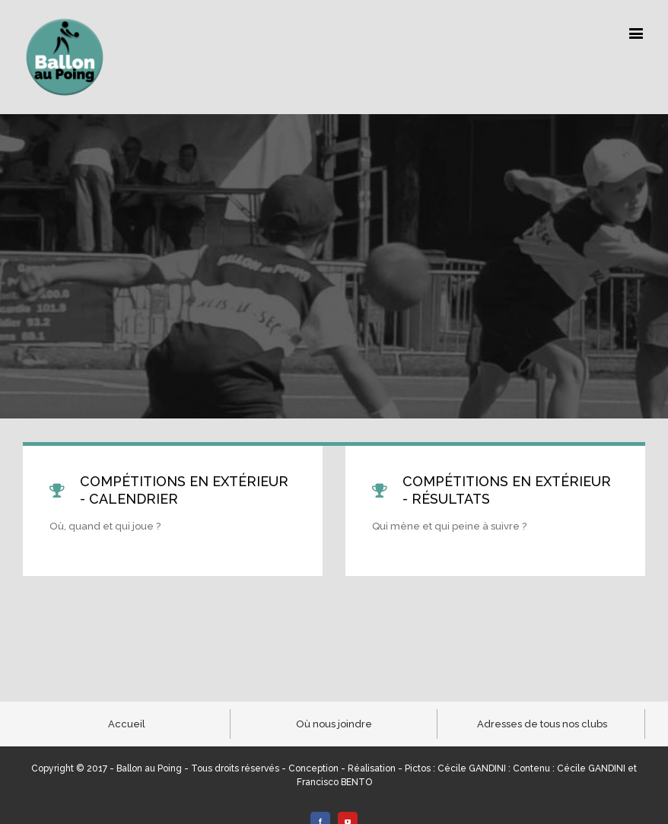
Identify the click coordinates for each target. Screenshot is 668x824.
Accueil (126, 724)
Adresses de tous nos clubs (542, 724)
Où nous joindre (334, 724)
